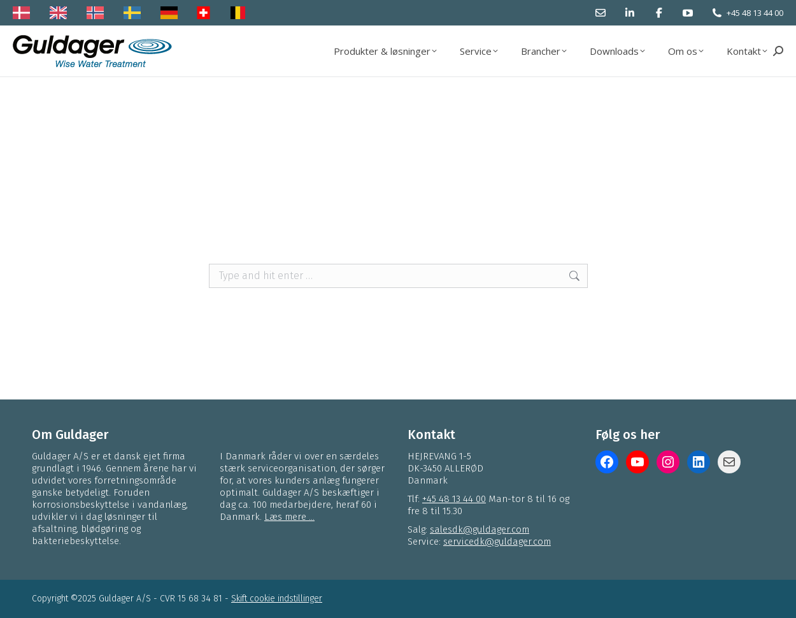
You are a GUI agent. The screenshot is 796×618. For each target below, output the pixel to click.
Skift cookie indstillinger (276, 598)
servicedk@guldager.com (497, 541)
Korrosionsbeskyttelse (267, 210)
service (398, 210)
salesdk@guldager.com (479, 529)
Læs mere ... (289, 516)
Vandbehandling (579, 196)
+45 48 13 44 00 (755, 12)
